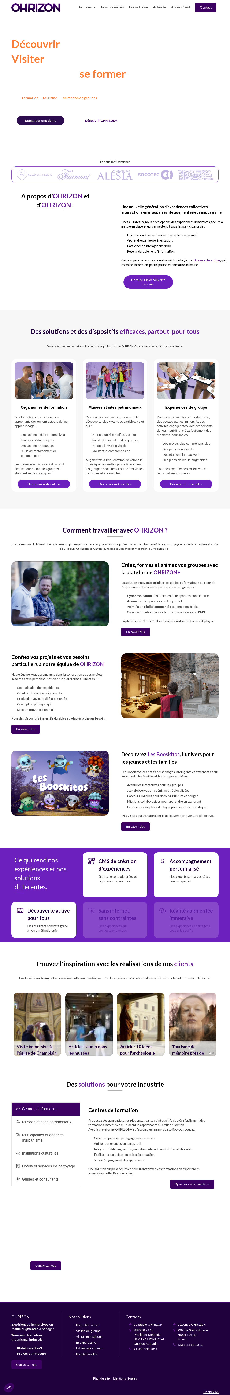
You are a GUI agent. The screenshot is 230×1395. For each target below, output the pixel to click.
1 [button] (210, 1053)
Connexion (211, 1392)
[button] (37, 1024)
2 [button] (213, 1053)
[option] (37, 1024)
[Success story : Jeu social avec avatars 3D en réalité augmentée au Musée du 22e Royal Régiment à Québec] (89, 1024)
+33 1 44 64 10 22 (190, 1344)
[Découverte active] (148, 282)
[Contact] (40, 120)
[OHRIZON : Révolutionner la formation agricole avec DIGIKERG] (141, 1024)
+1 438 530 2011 (145, 1349)
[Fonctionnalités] (101, 120)
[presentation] (46, 1109)
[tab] (45, 1108)
